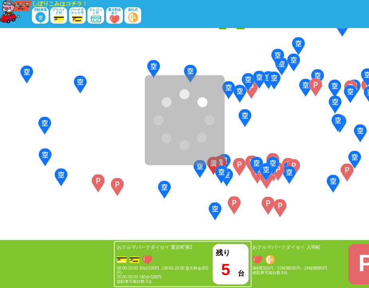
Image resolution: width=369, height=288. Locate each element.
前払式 (133, 16)
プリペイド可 (58, 16)
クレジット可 (95, 16)
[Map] (184, 134)
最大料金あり (114, 16)
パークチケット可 (77, 16)
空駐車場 (40, 16)
